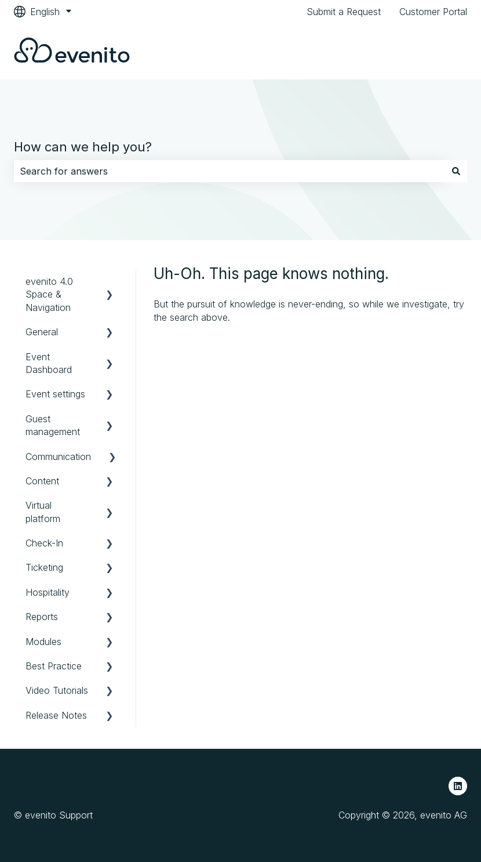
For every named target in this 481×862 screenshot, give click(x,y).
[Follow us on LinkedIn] (458, 786)
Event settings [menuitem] (55, 394)
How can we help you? (83, 146)
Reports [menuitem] (41, 616)
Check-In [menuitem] (44, 543)
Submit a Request (344, 11)
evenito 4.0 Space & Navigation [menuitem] (49, 294)
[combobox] (229, 171)
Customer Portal (433, 11)
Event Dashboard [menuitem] (48, 363)
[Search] (456, 171)
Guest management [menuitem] (52, 425)
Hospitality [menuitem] (47, 592)
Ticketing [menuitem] (44, 567)
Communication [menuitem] (58, 456)
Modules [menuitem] (43, 641)
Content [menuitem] (42, 481)
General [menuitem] (41, 332)
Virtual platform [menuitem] (42, 511)
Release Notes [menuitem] (56, 715)
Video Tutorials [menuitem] (56, 690)
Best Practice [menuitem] (53, 666)
